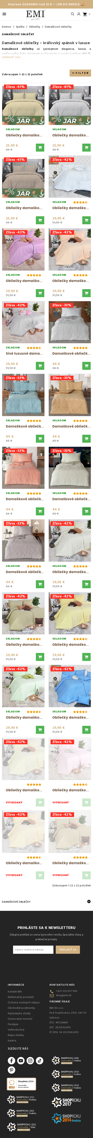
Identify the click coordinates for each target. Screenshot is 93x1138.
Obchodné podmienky (21, 1008)
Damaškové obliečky (20, 43)
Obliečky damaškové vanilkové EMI (37, 790)
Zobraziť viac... (12, 57)
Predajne (13, 1024)
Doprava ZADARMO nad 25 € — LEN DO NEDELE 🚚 (46, 4)
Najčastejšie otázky (19, 1013)
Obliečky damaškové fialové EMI (35, 280)
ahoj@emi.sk (64, 995)
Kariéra (12, 1040)
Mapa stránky (16, 1035)
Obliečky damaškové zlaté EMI (33, 863)
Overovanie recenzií (20, 1019)
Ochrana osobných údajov (24, 1002)
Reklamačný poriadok (21, 997)
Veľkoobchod (16, 1030)
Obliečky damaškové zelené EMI (34, 717)
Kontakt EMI (15, 991)
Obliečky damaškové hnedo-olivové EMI (42, 644)
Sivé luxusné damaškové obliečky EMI (40, 353)
